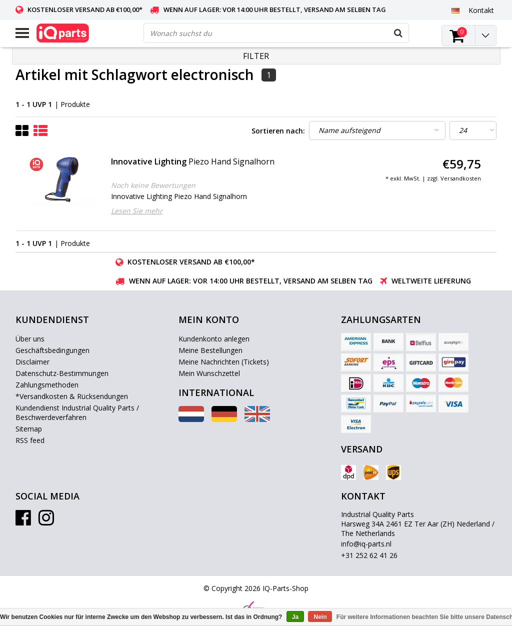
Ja (295, 617)
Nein (320, 617)
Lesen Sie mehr (136, 211)
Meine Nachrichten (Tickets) (223, 361)
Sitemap (29, 429)
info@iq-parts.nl (366, 543)
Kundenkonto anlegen (214, 339)
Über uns (30, 339)
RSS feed (30, 440)
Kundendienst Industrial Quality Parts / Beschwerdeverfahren (77, 412)
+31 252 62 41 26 (369, 555)
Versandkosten (460, 178)
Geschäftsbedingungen (53, 350)
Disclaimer (33, 361)
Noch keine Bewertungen (153, 185)
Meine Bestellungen (210, 350)
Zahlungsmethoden (47, 385)
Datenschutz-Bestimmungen (62, 373)
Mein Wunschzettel (209, 373)
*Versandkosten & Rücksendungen (72, 396)
